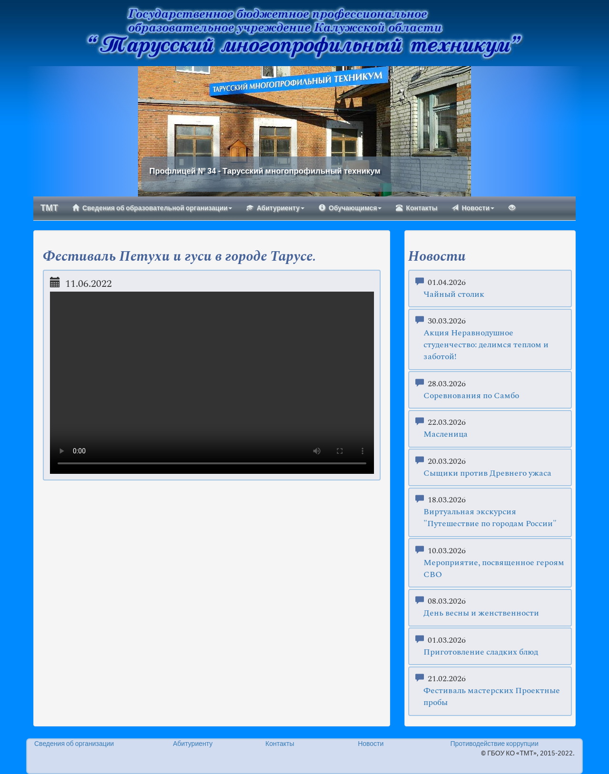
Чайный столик (453, 295)
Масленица (445, 435)
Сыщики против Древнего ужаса (487, 474)
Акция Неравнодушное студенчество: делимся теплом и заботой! (486, 345)
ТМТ (49, 208)
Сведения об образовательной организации (152, 208)
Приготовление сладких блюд (480, 652)
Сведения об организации (74, 744)
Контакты (416, 208)
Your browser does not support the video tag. (212, 383)
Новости (473, 208)
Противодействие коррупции (494, 744)
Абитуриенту (275, 208)
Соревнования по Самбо (471, 396)
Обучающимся (350, 208)
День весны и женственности (481, 613)
